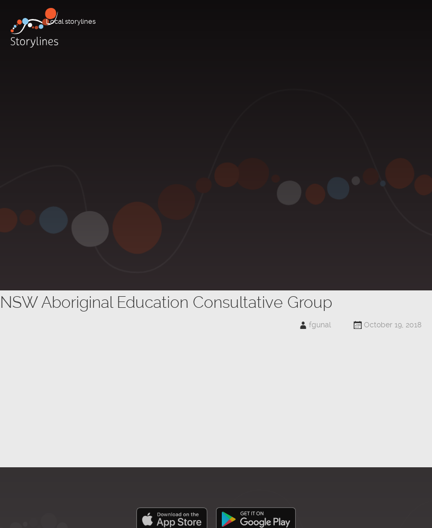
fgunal (320, 324)
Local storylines (71, 21)
